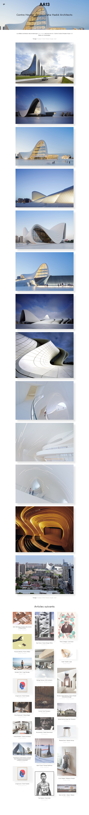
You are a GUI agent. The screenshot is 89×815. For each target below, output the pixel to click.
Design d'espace (48, 682)
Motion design (66, 796)
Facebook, (39, 39)
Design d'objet (66, 663)
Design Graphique (22, 629)
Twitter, (43, 39)
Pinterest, (48, 39)
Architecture (44, 644)
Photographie (44, 713)
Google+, (52, 39)
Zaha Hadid (41, 33)
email (55, 39)
